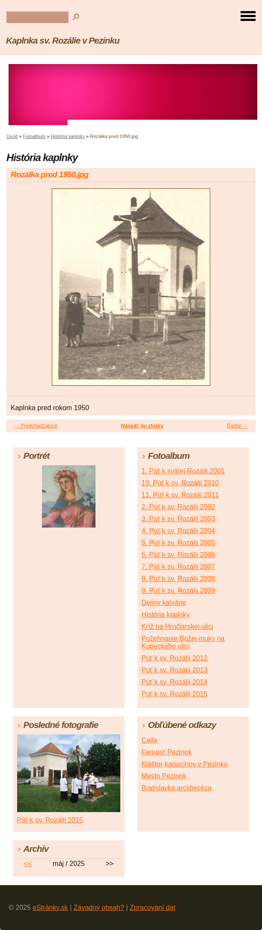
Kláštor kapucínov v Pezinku (185, 764)
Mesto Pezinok (164, 776)
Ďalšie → (237, 426)
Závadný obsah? (99, 907)
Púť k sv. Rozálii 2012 (175, 658)
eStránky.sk (50, 907)
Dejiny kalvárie (164, 602)
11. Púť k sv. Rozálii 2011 (180, 495)
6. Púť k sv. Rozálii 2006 (178, 554)
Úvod (12, 136)
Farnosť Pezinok (167, 752)
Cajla (149, 740)
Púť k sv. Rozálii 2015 (175, 694)
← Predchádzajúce (35, 426)
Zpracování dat (153, 907)
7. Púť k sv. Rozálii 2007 (178, 566)
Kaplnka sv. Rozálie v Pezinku (62, 40)
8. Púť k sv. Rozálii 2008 (178, 578)
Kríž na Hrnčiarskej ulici (177, 626)
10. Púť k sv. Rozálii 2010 (180, 483)
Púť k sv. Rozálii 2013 (175, 670)
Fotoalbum (34, 136)
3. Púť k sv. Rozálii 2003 (178, 518)
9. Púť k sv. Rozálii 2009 (178, 590)
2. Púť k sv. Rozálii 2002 (178, 506)
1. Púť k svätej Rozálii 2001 (183, 471)
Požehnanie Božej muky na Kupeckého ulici (183, 642)
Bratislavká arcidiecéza (177, 788)
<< (28, 863)
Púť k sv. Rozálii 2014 (175, 682)
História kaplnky (68, 136)
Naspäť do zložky (142, 426)
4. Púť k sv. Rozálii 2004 (178, 530)
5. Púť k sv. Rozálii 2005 (178, 542)
